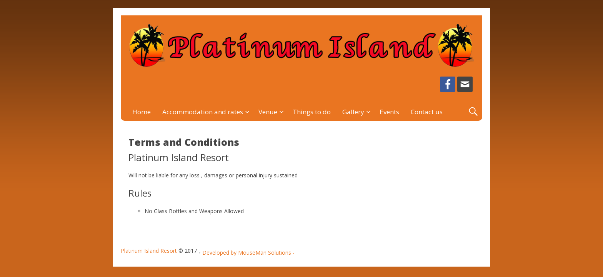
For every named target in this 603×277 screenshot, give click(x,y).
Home (141, 111)
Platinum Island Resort (149, 250)
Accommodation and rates (202, 111)
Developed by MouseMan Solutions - (248, 252)
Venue (267, 111)
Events (389, 111)
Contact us (427, 111)
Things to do (312, 111)
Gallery (353, 111)
